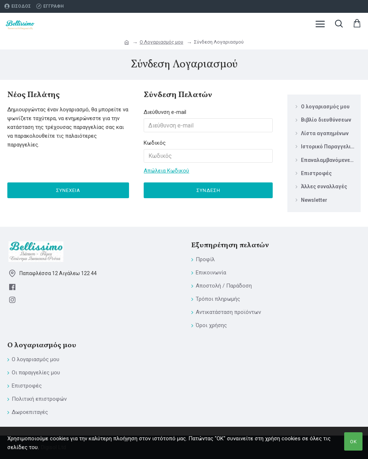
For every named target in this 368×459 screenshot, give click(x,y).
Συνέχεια (68, 190)
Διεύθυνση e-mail (165, 112)
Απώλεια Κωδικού (166, 171)
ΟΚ (353, 441)
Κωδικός (155, 143)
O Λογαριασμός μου (161, 42)
